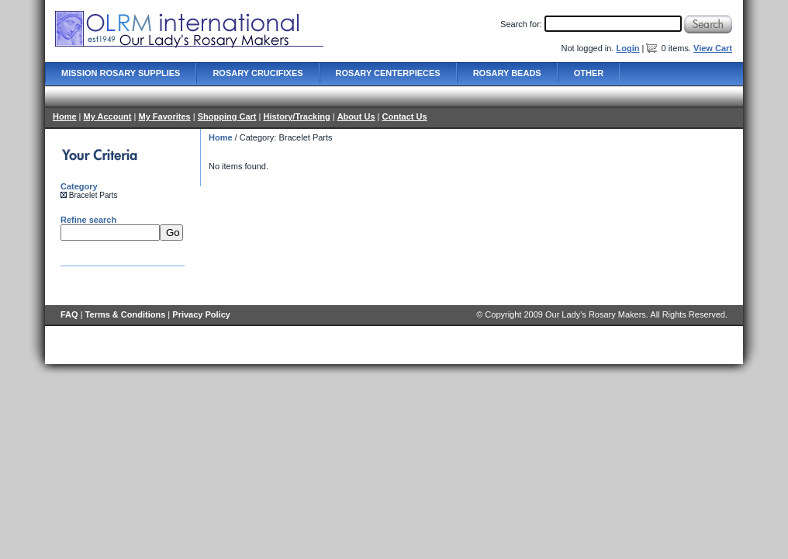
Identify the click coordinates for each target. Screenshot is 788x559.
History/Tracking (296, 116)
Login (627, 48)
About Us (356, 116)
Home (65, 116)
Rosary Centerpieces (388, 73)
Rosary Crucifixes (257, 73)
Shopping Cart (227, 116)
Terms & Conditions (125, 314)
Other (589, 73)
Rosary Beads (507, 73)
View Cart (712, 48)
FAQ (69, 314)
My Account (108, 116)
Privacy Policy (201, 314)
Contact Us (404, 116)
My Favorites (164, 116)
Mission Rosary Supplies (120, 73)
